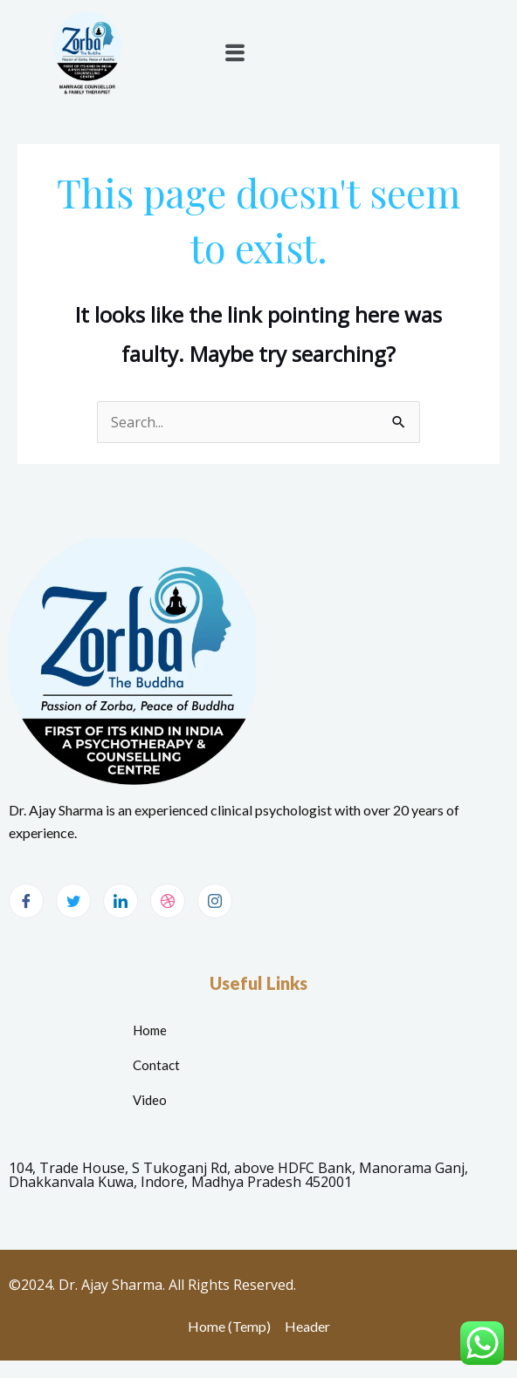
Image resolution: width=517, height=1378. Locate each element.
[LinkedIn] (120, 900)
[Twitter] (73, 900)
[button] (234, 52)
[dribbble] (167, 900)
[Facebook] (26, 900)
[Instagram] (214, 900)
